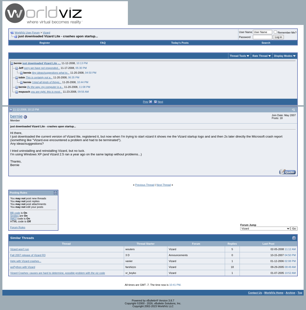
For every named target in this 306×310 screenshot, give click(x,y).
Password (245, 37)
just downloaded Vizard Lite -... (41, 63)
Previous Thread (145, 184)
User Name (245, 32)
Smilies (14, 215)
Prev (145, 101)
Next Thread (163, 184)
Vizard (46, 32)
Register (45, 42)
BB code (15, 212)
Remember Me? (285, 32)
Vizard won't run (19, 249)
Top (300, 292)
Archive (290, 292)
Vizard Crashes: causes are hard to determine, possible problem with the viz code (57, 273)
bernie (16, 116)
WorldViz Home (273, 292)
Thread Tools (238, 55)
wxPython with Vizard (22, 267)
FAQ (103, 42)
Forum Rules (17, 227)
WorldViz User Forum (27, 32)
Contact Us (255, 292)
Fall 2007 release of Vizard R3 (27, 255)
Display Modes (283, 55)
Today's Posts (180, 42)
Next (160, 101)
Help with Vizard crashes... (25, 261)
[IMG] (13, 218)
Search (265, 42)
